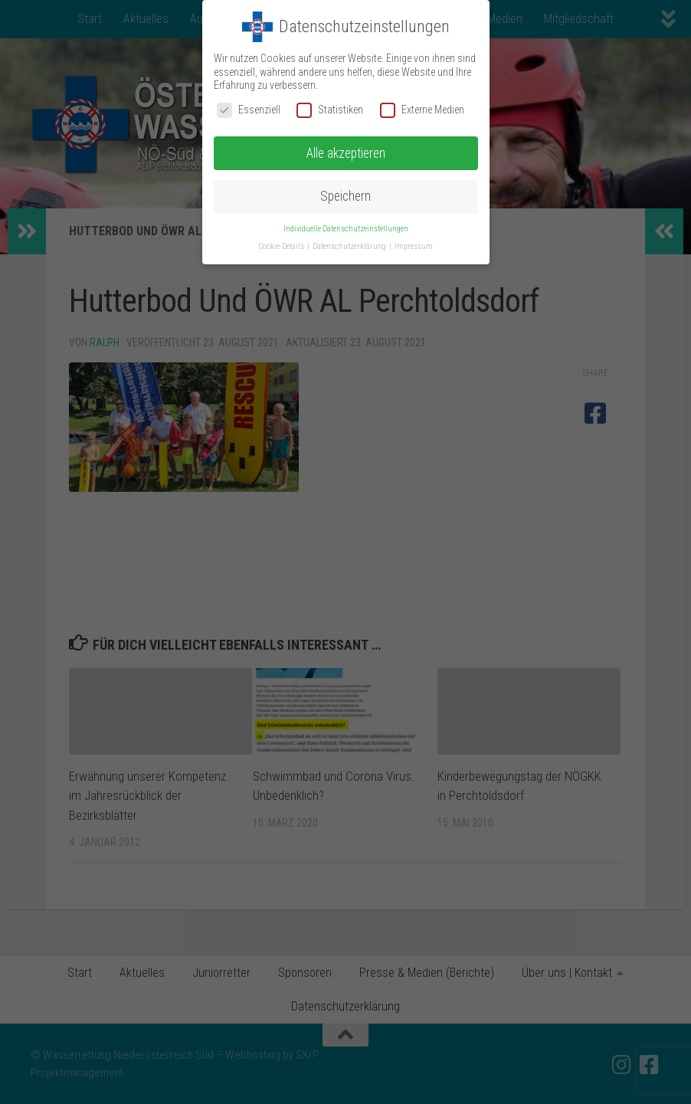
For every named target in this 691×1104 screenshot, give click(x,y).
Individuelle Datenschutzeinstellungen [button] (345, 229)
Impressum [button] (414, 246)
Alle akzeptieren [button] (345, 153)
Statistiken (329, 110)
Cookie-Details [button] (282, 246)
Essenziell (248, 110)
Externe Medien (422, 110)
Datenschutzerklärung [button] (350, 246)
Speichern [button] (345, 196)
